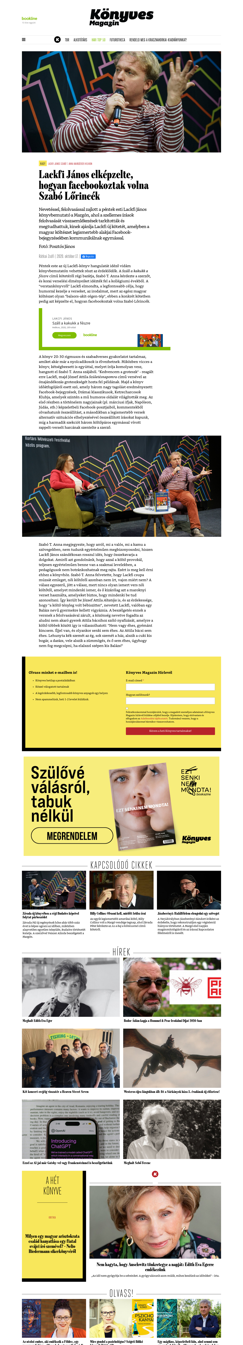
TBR (68, 40)
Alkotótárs (81, 40)
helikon (88, 164)
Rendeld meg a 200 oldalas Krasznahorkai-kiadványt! (178, 33)
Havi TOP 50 (100, 40)
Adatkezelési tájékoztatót (154, 718)
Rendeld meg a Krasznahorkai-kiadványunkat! (159, 40)
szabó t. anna (67, 164)
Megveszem (64, 335)
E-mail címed (135, 681)
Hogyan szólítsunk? (138, 695)
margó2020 (79, 164)
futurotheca (118, 40)
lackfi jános (54, 164)
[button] (23, 40)
